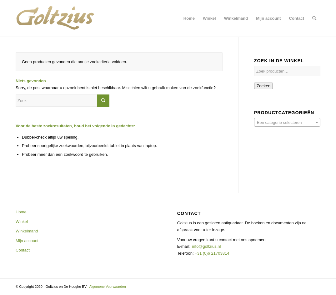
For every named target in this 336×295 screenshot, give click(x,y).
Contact (23, 250)
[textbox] (287, 122)
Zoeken (263, 86)
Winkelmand (27, 231)
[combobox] (287, 122)
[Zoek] (314, 18)
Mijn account (27, 240)
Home (21, 212)
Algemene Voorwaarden (107, 286)
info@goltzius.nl (206, 246)
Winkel (22, 221)
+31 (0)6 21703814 (211, 253)
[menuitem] (189, 18)
